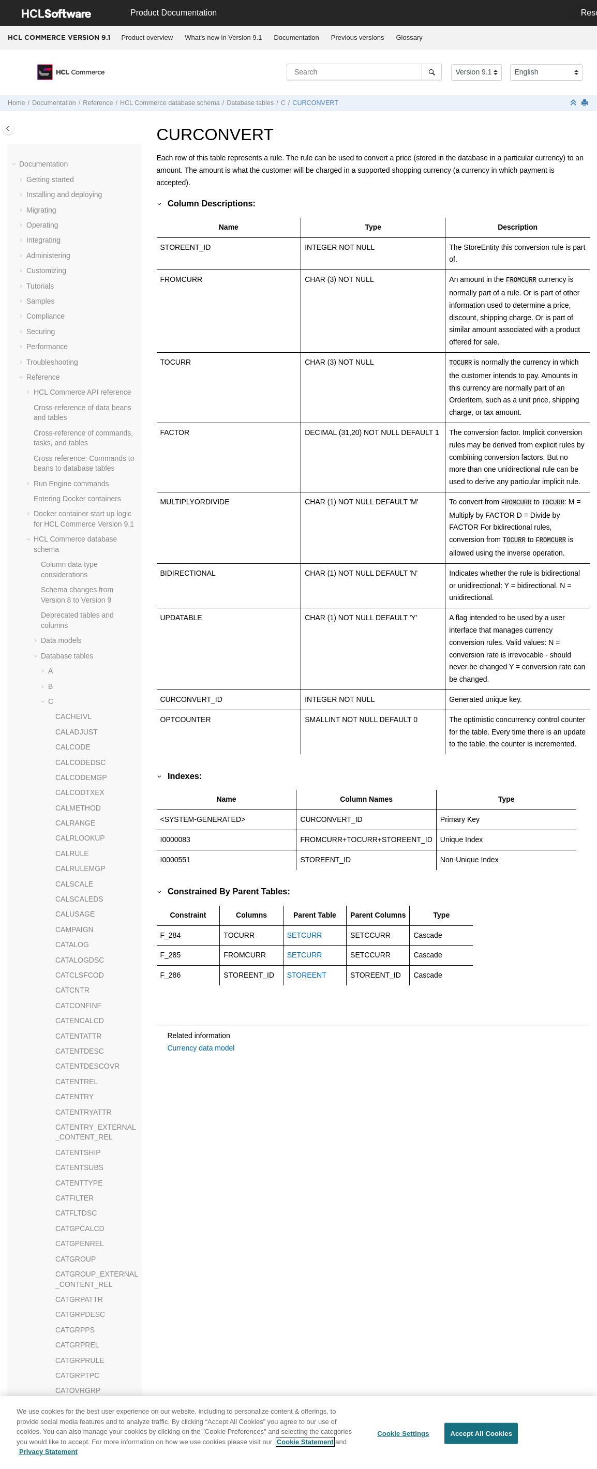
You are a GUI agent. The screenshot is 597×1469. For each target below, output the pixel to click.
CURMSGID (75, 833)
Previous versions (357, 37)
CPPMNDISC (77, 605)
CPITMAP (71, 513)
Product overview (147, 37)
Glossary (409, 37)
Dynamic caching (61, 1228)
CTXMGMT (73, 742)
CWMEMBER (77, 848)
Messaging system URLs (74, 1355)
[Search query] (364, 72)
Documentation (296, 37)
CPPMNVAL (75, 651)
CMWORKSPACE (84, 225)
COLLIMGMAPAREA (89, 346)
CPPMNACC (76, 559)
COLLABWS (75, 301)
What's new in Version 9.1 (223, 37)
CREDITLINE (76, 681)
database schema (170, 103)
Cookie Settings (403, 1433)
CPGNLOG (73, 483)
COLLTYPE (74, 361)
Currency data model (201, 1044)
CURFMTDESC (80, 787)
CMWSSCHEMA (82, 240)
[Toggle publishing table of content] (8, 128)
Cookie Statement (305, 1442)
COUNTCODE (78, 422)
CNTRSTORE (77, 285)
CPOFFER (72, 528)
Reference (98, 103)
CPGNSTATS (77, 498)
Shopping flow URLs (66, 1340)
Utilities (45, 1325)
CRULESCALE (79, 696)
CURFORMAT (78, 802)
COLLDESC (74, 331)
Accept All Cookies (481, 1433)
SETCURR (304, 931)
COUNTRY (73, 437)
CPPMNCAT (75, 575)
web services (81, 1309)
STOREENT (306, 971)
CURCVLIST (75, 772)
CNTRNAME (75, 270)
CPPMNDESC (78, 590)
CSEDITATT (75, 711)
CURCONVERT (315, 103)
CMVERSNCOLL (83, 179)
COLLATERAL (78, 316)
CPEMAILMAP (79, 453)
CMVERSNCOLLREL (90, 194)
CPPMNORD (76, 620)
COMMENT (74, 377)
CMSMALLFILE (80, 149)
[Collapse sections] (574, 103)
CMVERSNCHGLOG (89, 164)
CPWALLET (74, 666)
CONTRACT (75, 392)
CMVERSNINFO (82, 209)
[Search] (432, 72)
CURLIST (70, 818)
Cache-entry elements (69, 1269)
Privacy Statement (48, 1452)
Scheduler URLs (60, 1370)
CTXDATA (71, 727)
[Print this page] (585, 103)
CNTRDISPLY (78, 255)
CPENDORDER (81, 468)
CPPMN (68, 544)
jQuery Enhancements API (76, 1385)
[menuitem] (147, 38)
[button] (51, 149)
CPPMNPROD (78, 635)
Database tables (250, 103)
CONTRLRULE (80, 407)
